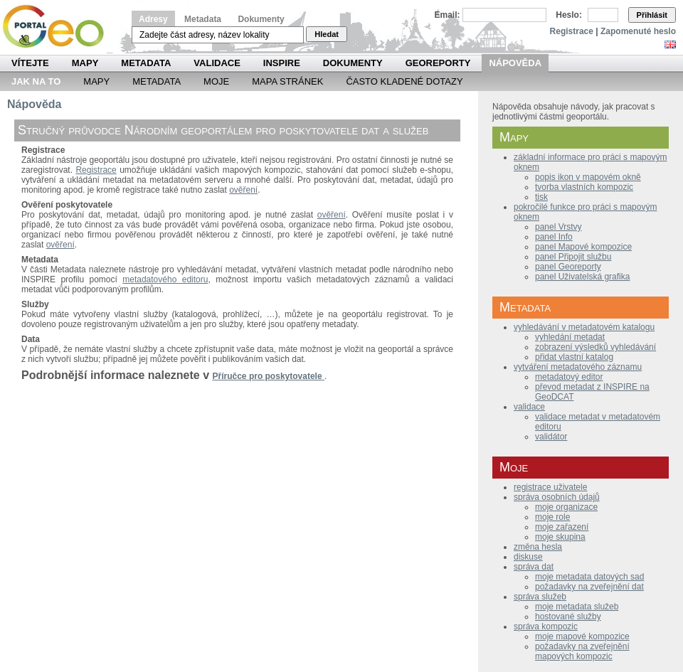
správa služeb (540, 597)
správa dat (534, 567)
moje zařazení (561, 527)
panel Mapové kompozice (583, 247)
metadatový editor (569, 377)
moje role (552, 517)
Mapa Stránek (287, 81)
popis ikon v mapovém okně (588, 177)
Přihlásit (652, 15)
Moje (216, 81)
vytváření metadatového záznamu (578, 367)
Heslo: (569, 15)
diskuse (528, 557)
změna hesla (538, 547)
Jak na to (35, 81)
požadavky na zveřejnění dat (589, 587)
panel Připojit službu (573, 257)
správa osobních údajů (557, 497)
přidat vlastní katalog (574, 357)
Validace (217, 63)
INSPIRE (281, 63)
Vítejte (30, 63)
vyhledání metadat (570, 337)
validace (529, 407)
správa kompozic (546, 626)
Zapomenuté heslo (638, 31)
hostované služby (568, 617)
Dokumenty (261, 19)
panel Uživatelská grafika (582, 277)
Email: (447, 15)
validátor (551, 437)
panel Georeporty (568, 267)
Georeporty (438, 63)
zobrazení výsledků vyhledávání (595, 347)
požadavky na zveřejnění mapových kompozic (582, 651)
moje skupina (560, 537)
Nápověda (515, 63)
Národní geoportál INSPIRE (58, 26)
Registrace (571, 31)
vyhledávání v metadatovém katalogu (584, 327)
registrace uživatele (550, 487)
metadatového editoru (165, 279)
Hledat (326, 34)
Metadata (202, 19)
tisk (541, 197)
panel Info (554, 237)
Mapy (85, 63)
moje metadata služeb (576, 607)
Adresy (153, 19)
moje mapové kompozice (582, 636)
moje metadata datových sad (589, 577)
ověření (243, 190)
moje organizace (566, 507)
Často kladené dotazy (404, 81)
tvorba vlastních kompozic (584, 187)
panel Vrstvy (558, 227)
